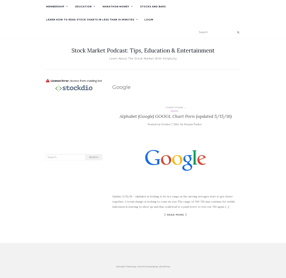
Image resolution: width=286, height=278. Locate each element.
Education (83, 6)
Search (93, 157)
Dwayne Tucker (193, 124)
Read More (175, 214)
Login (148, 19)
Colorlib (141, 266)
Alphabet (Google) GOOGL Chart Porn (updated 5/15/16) (176, 116)
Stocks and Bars (152, 6)
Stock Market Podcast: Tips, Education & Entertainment (143, 50)
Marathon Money (115, 6)
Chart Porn (174, 107)
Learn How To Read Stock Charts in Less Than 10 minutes (89, 19)
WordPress (164, 266)
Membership (54, 6)
